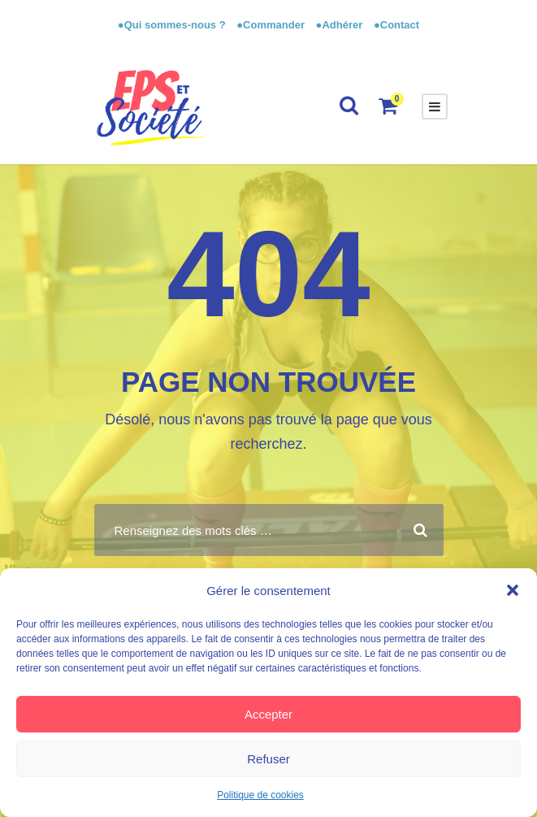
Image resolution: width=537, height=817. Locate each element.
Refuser (268, 759)
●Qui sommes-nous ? (173, 25)
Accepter (268, 714)
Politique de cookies (260, 795)
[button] (513, 590)
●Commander (270, 25)
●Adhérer (341, 25)
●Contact (396, 25)
